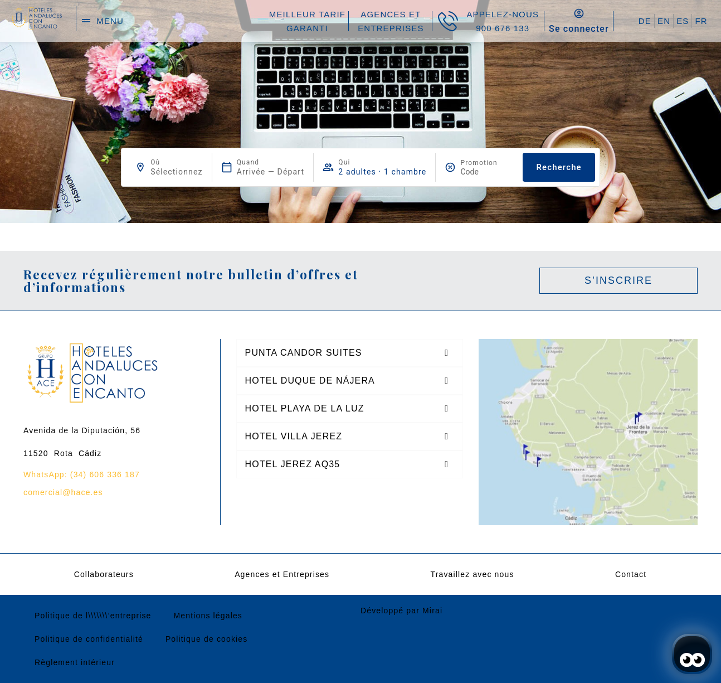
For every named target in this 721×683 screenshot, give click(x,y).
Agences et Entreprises (282, 574)
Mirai (432, 610)
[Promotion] (487, 171)
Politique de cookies (206, 638)
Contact (630, 574)
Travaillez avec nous (472, 574)
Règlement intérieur (75, 662)
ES (682, 21)
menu (110, 21)
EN (663, 21)
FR (701, 21)
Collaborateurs (104, 574)
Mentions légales (208, 615)
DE (645, 21)
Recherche (558, 167)
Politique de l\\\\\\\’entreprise (93, 615)
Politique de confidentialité (89, 638)
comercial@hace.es (63, 492)
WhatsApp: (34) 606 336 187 (81, 474)
